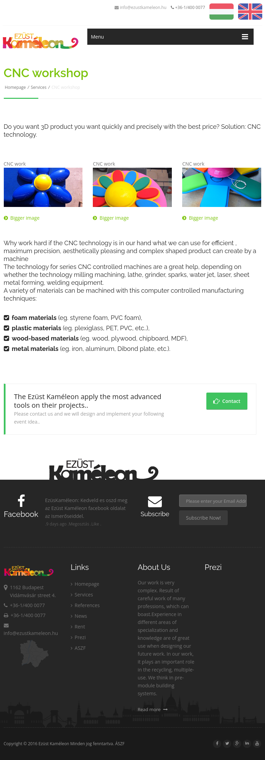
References (85, 605)
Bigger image (22, 218)
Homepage (15, 87)
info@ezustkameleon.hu (140, 7)
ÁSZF (120, 744)
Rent (78, 626)
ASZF (78, 648)
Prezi (78, 637)
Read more (153, 709)
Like (95, 524)
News (79, 616)
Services (38, 87)
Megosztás (79, 524)
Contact (227, 401)
